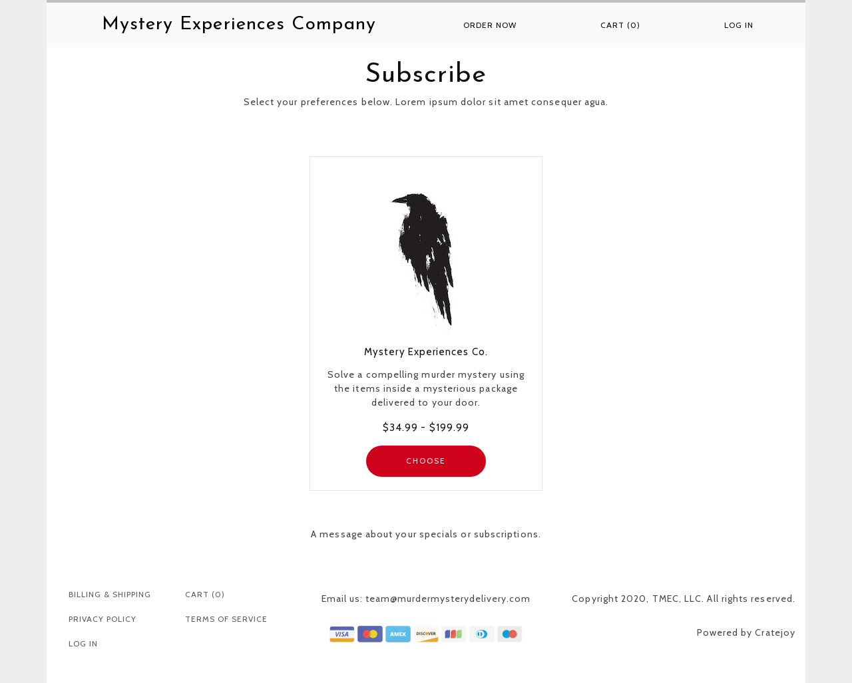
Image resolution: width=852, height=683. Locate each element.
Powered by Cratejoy (746, 632)
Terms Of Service (226, 619)
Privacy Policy (102, 619)
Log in (738, 25)
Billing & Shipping (110, 594)
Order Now (490, 25)
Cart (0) (620, 25)
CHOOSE (426, 461)
